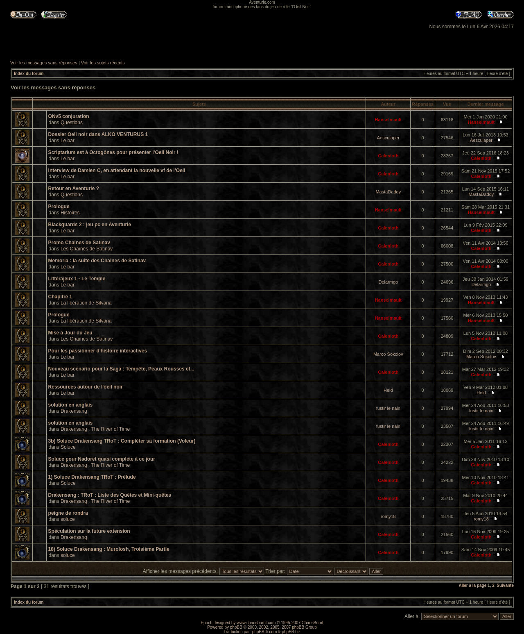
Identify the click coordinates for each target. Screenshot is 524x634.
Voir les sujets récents (103, 62)
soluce (68, 519)
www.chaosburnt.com (256, 622)
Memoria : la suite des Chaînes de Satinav (97, 261)
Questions (72, 122)
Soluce (68, 447)
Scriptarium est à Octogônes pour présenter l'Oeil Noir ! (113, 152)
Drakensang (74, 411)
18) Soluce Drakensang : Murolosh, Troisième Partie (108, 549)
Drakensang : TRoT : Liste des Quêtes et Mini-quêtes (110, 495)
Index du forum (28, 73)
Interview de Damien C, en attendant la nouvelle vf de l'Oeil (116, 170)
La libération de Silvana (86, 303)
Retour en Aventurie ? (73, 188)
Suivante (505, 585)
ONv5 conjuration (68, 116)
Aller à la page (472, 585)
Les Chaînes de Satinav (87, 249)
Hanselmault (388, 119)
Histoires (70, 213)
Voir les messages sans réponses (43, 62)
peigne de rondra (68, 513)
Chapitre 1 (60, 297)
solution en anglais (70, 405)
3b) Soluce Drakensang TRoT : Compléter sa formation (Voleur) (122, 441)
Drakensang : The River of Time (95, 429)
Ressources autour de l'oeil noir (85, 387)
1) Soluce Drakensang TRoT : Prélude (92, 477)
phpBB (236, 627)
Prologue (59, 206)
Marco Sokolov (388, 354)
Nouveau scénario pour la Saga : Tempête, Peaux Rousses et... (121, 369)
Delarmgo (388, 282)
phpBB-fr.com (264, 631)
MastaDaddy (388, 191)
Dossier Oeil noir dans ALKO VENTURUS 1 (98, 134)
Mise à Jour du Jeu (70, 333)
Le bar (68, 140)
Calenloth (388, 155)
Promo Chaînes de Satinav (79, 242)
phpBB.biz (291, 631)
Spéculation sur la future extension (89, 531)
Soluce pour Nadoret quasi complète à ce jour (101, 459)
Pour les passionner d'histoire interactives (97, 351)
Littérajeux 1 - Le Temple (77, 279)
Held (388, 390)
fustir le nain (388, 408)
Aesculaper (388, 137)
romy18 (388, 516)
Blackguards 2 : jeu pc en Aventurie (89, 224)
